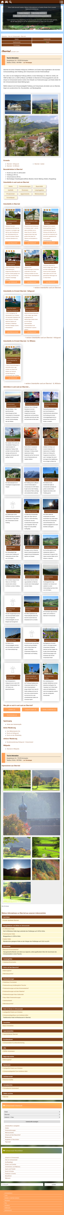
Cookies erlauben (24, 13)
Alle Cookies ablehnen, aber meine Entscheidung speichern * (32, 16)
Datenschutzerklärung (32, 9)
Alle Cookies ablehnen (38, 13)
